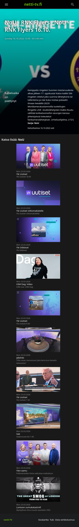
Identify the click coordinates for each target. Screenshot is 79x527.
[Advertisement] (39, 63)
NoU (36, 123)
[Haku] (72, 4)
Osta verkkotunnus (65, 519)
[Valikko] (6, 4)
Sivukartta (43, 519)
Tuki (52, 519)
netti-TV (8, 519)
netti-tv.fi (33, 4)
